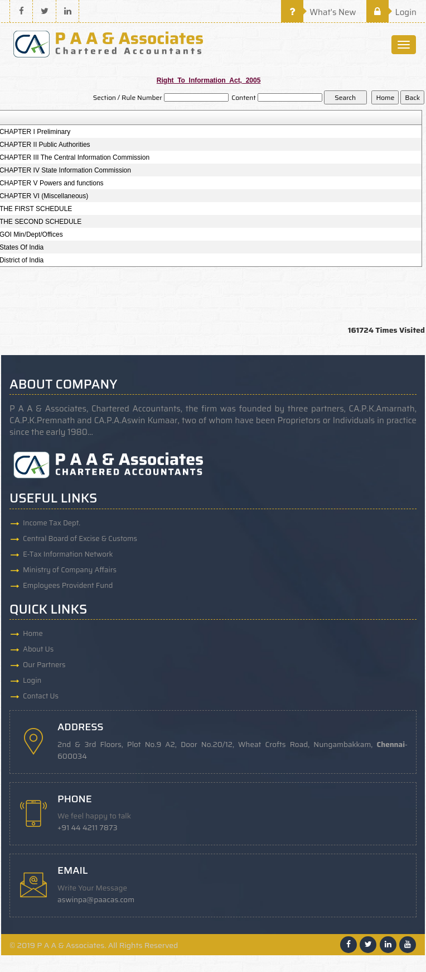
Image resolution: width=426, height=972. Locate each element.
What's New (318, 12)
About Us (38, 649)
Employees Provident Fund (68, 585)
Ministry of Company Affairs (70, 570)
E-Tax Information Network (68, 554)
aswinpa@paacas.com (95, 900)
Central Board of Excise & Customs (80, 538)
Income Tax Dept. (51, 523)
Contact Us (41, 696)
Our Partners (44, 665)
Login (391, 12)
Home (33, 633)
